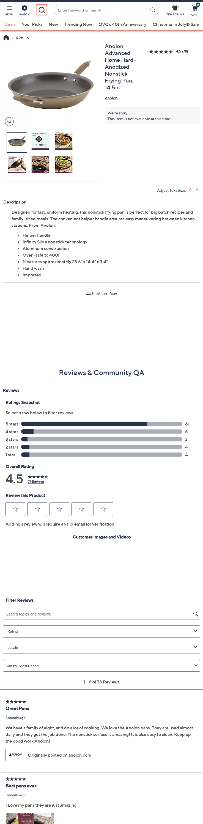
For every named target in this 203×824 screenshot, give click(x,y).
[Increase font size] (191, 190)
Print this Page (104, 293)
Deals (9, 24)
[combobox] (101, 10)
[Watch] (24, 11)
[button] (8, 11)
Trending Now (78, 24)
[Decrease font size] (198, 190)
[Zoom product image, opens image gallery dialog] (8, 122)
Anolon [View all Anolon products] (111, 97)
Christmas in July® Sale (176, 24)
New (53, 24)
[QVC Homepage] (6, 38)
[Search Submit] (154, 10)
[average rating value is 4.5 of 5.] (165, 51)
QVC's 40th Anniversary (122, 24)
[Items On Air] (175, 11)
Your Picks (32, 24)
